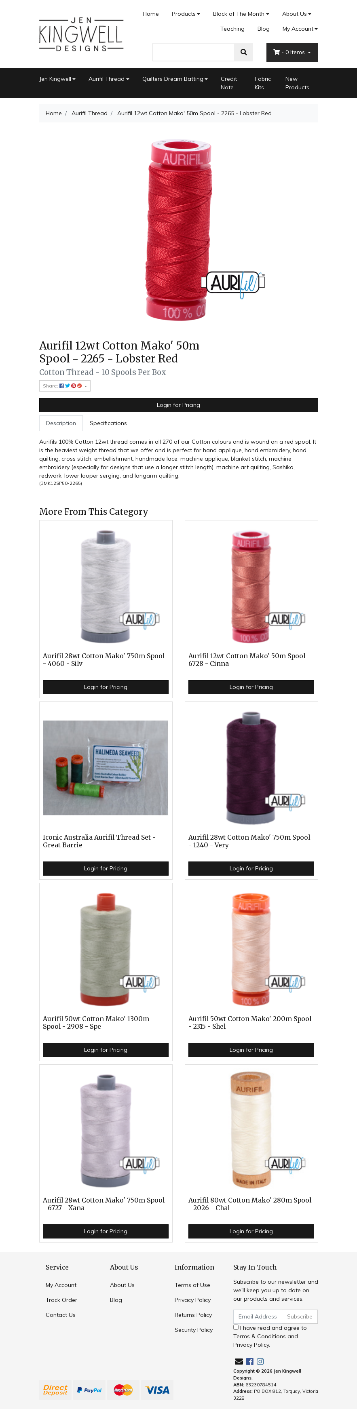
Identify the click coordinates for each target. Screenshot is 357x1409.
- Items (289, 52)
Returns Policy (193, 1314)
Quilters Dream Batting (172, 78)
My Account (61, 1285)
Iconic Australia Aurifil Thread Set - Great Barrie (99, 841)
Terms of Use (192, 1285)
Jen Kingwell (55, 78)
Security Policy (194, 1329)
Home (151, 13)
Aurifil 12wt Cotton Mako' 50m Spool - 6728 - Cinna (249, 660)
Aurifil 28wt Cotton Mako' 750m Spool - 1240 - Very (249, 841)
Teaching (232, 28)
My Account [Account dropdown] (298, 28)
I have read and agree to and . (270, 1336)
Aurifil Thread (107, 78)
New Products (297, 83)
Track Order (61, 1300)
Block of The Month (238, 13)
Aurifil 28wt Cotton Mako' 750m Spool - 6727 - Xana (104, 1204)
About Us (294, 13)
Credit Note (229, 83)
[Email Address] (258, 1317)
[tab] (61, 423)
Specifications (108, 423)
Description (61, 423)
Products (184, 13)
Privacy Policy (193, 1300)
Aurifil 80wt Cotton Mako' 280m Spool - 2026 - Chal (249, 1204)
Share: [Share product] (63, 386)
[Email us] (239, 1361)
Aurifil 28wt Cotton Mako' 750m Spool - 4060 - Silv (104, 660)
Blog (264, 28)
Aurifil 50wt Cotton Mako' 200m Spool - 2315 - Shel (249, 1022)
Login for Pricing (178, 405)
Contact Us (61, 1314)
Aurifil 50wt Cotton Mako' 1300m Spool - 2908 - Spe (96, 1022)
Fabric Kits (263, 83)
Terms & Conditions (259, 1336)
